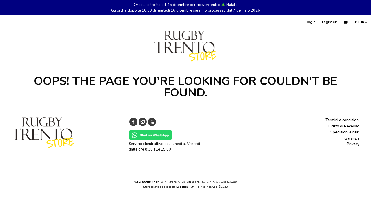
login (311, 22)
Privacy (353, 144)
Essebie (182, 187)
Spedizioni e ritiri (344, 132)
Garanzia (351, 138)
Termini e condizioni (342, 120)
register (329, 22)
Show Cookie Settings (185, 193)
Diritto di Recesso (343, 126)
